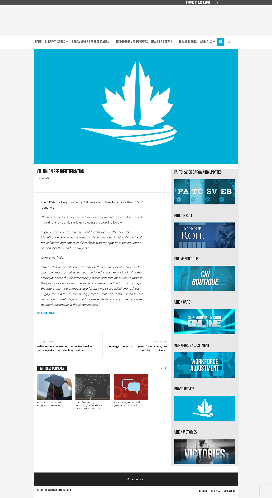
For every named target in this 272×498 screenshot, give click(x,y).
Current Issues (56, 42)
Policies (203, 491)
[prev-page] (161, 368)
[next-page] (165, 368)
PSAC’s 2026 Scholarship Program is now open (51, 404)
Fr (220, 42)
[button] (229, 42)
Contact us (229, 491)
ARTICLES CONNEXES (52, 368)
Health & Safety (163, 42)
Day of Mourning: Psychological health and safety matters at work (89, 405)
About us (207, 42)
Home (38, 42)
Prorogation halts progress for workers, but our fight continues (138, 348)
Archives (215, 491)
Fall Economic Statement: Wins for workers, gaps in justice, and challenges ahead (66, 348)
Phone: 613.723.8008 (198, 3)
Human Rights (188, 42)
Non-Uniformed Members (132, 42)
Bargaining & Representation (92, 42)
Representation (46, 313)
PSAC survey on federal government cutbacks (127, 404)
